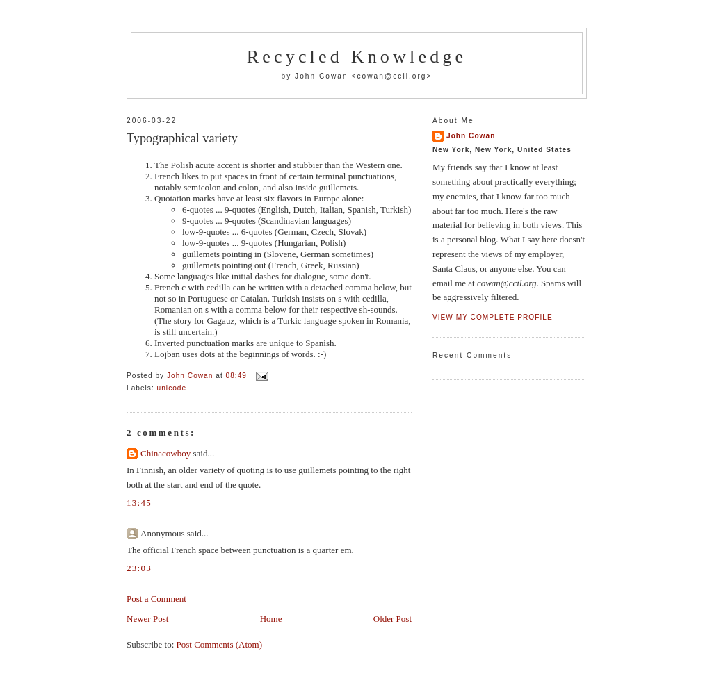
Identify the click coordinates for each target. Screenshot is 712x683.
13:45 (139, 502)
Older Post (392, 619)
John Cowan (470, 136)
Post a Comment (156, 598)
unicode (172, 388)
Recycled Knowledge (357, 57)
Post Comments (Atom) (220, 644)
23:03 (139, 568)
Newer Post (147, 619)
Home (271, 619)
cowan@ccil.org (391, 76)
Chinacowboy (165, 453)
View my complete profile (492, 317)
